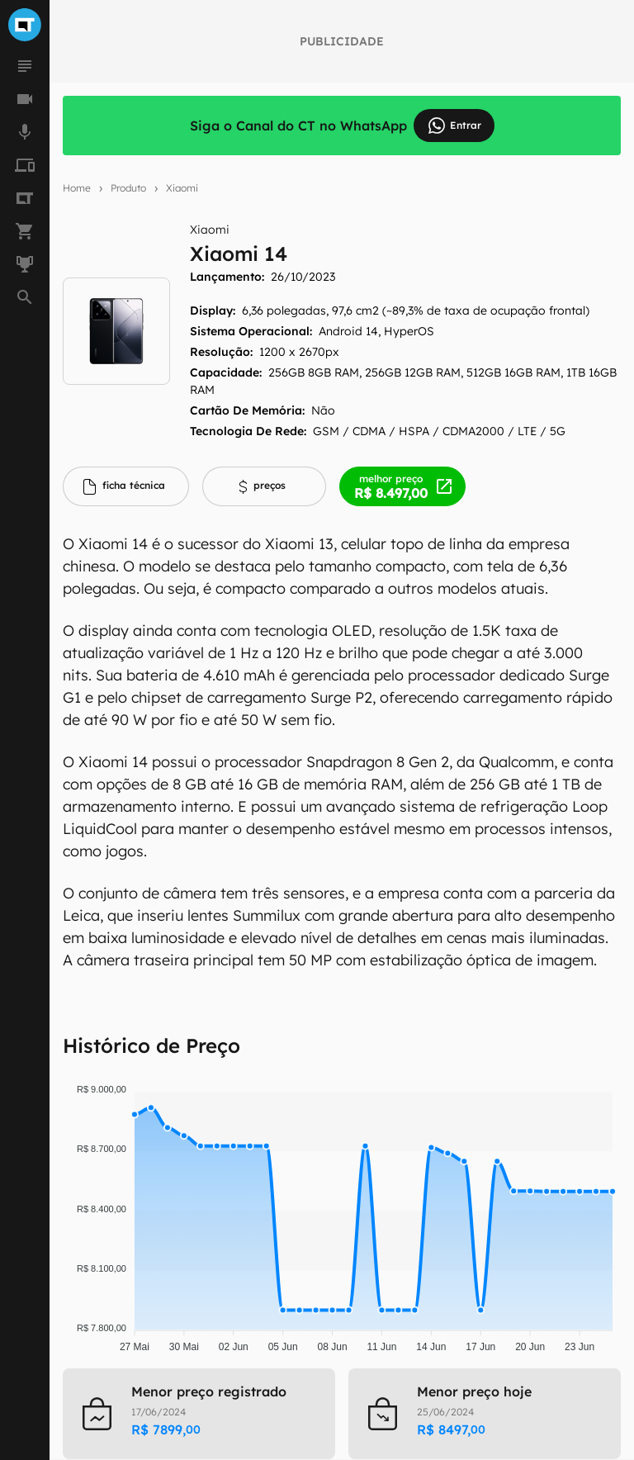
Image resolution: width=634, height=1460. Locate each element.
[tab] (126, 486)
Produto (128, 188)
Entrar (454, 125)
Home (77, 188)
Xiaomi (182, 188)
